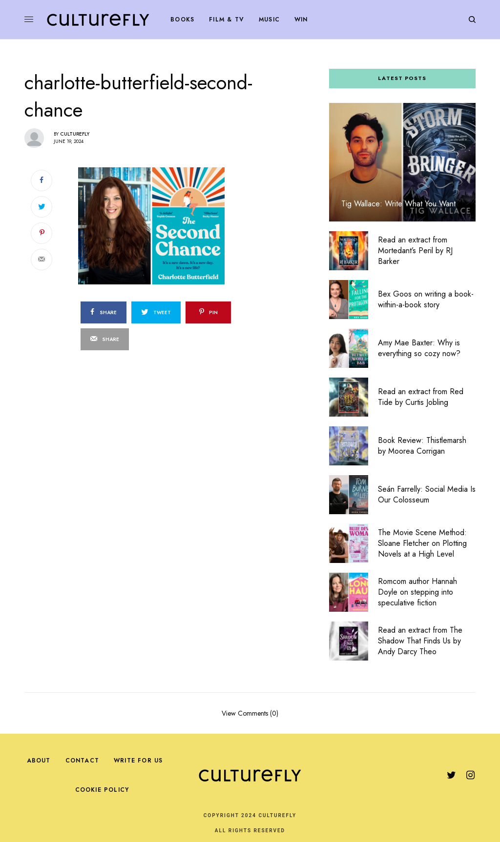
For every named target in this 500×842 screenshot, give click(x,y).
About (39, 760)
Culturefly (74, 134)
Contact (82, 760)
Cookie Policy (102, 789)
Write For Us (138, 760)
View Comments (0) (250, 712)
